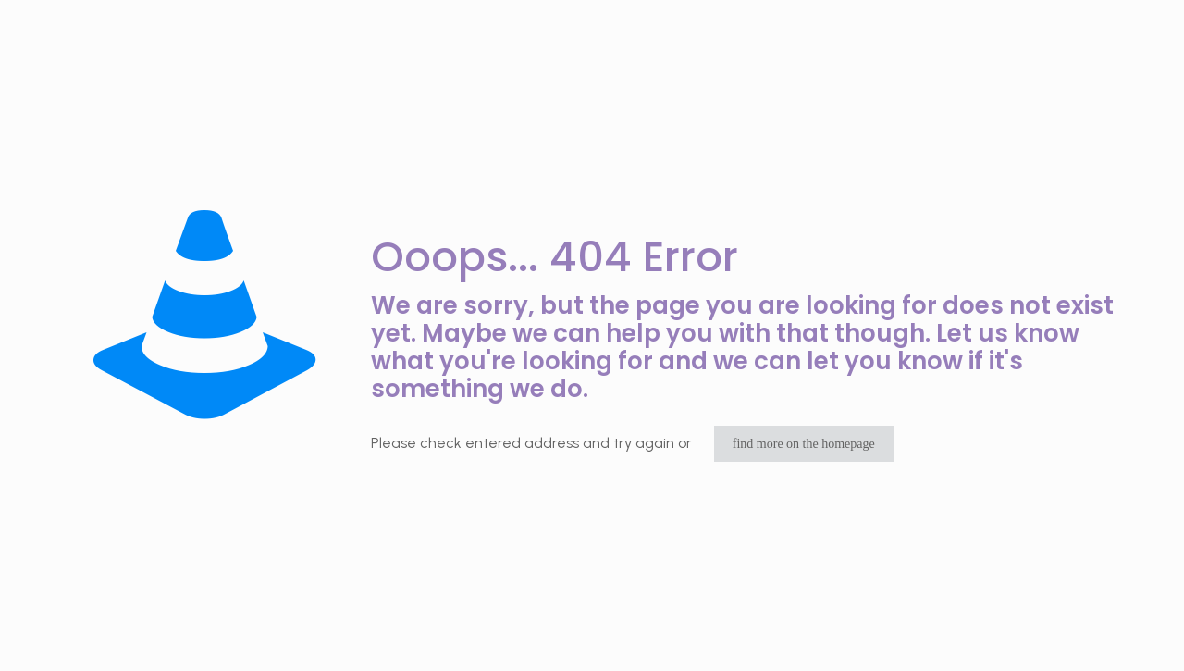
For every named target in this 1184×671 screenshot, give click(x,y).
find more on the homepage (804, 444)
